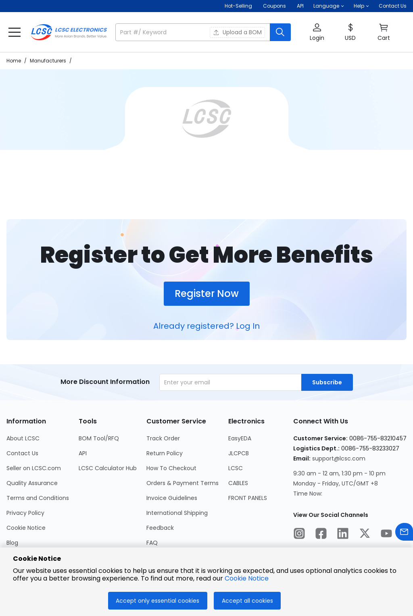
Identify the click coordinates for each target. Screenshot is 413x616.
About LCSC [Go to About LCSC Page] (23, 438)
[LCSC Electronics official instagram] (299, 534)
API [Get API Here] (300, 5)
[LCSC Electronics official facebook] (321, 534)
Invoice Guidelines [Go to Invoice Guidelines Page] (171, 498)
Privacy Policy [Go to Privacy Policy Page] (25, 513)
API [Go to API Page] (83, 453)
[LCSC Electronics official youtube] (386, 534)
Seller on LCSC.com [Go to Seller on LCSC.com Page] (33, 468)
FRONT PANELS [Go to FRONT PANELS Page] (247, 498)
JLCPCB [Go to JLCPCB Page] (238, 453)
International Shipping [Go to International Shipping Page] (177, 513)
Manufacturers (48, 60)
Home (13, 60)
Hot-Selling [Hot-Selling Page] (239, 5)
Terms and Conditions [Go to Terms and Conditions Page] (37, 498)
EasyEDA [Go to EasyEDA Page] (239, 438)
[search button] (280, 32)
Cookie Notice (247, 578)
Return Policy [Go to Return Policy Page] (164, 453)
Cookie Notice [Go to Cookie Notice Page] (26, 528)
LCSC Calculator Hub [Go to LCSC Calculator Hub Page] (108, 468)
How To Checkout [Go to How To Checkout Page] (171, 468)
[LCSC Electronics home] (69, 32)
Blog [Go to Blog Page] (12, 543)
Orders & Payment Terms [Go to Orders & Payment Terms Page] (182, 483)
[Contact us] (404, 533)
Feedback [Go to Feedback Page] (160, 528)
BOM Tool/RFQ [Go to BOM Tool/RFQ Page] (99, 438)
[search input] (193, 32)
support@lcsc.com (338, 458)
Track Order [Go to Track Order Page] (163, 438)
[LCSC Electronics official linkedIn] (343, 534)
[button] (328, 6)
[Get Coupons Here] (274, 6)
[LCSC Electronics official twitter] (365, 534)
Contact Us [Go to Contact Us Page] (22, 453)
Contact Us (393, 5)
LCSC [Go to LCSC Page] (235, 468)
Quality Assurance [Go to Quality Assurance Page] (32, 483)
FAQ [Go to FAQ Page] (152, 543)
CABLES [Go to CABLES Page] (238, 483)
